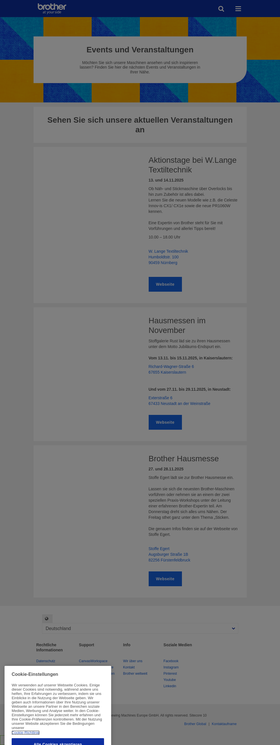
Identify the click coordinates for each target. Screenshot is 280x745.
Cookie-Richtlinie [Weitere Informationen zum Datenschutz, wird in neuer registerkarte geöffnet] (26, 738)
